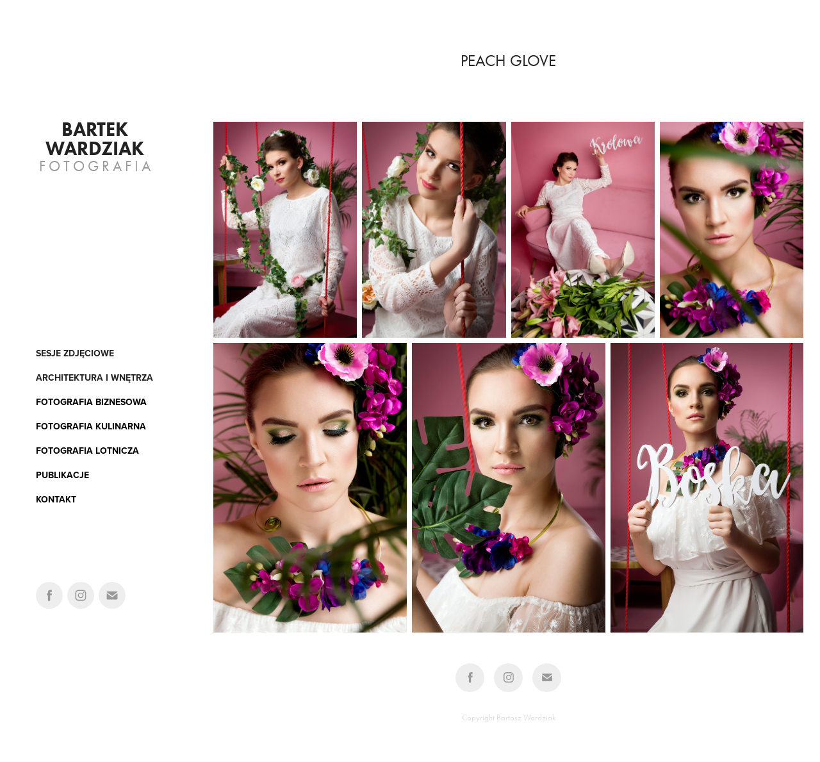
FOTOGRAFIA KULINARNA (91, 426)
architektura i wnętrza (94, 377)
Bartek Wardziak (94, 138)
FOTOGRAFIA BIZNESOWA (91, 401)
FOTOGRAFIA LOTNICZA (87, 450)
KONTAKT (56, 499)
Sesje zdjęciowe (75, 353)
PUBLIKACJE (62, 474)
